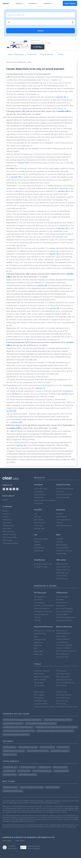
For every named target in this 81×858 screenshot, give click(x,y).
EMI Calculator (39, 674)
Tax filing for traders (41, 567)
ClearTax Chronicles (9, 534)
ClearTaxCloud (39, 548)
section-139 (16, 177)
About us (6, 511)
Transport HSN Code (63, 570)
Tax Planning (38, 491)
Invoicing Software (62, 548)
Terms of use (19, 840)
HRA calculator (39, 692)
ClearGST (59, 514)
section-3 (16, 394)
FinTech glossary (8, 531)
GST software (39, 519)
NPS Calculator (61, 685)
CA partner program (41, 539)
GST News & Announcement (44, 605)
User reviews (7, 522)
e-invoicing (38, 525)
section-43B (63, 111)
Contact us (7, 514)
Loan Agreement (62, 642)
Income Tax (60, 491)
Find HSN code (61, 692)
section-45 (21, 445)
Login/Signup (69, 3)
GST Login (37, 517)
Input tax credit (39, 528)
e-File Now (37, 47)
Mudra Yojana (61, 636)
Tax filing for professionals (43, 564)
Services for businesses (64, 550)
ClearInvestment (40, 494)
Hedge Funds (38, 642)
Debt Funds (38, 645)
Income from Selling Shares (65, 617)
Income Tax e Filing (40, 488)
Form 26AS (60, 600)
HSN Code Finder (62, 564)
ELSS (35, 636)
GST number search (63, 674)
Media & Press (7, 519)
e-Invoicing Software (63, 519)
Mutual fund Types (40, 633)
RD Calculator (39, 695)
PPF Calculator (61, 671)
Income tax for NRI (62, 497)
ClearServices (39, 497)
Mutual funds (38, 503)
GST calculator (39, 685)
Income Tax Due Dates (64, 620)
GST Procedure (39, 602)
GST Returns (38, 600)
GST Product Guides (10, 537)
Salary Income (61, 605)
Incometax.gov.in (62, 614)
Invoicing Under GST (41, 614)
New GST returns (40, 522)
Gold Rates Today (40, 701)
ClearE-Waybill (61, 517)
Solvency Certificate (63, 648)
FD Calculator (39, 698)
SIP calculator (39, 682)
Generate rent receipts (64, 680)
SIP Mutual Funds (40, 639)
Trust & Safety (7, 540)
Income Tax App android (64, 488)
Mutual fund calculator (42, 677)
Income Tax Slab (62, 597)
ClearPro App (38, 550)
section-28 (23, 163)
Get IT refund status (63, 698)
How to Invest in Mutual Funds (44, 631)
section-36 (61, 97)
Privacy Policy (7, 840)
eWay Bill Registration (64, 525)
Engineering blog (8, 525)
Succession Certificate (64, 645)
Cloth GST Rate (61, 576)
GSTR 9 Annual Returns (42, 608)
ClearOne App (61, 553)
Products (20, 3)
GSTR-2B (37, 617)
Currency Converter (41, 704)
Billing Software (61, 545)
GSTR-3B (37, 620)
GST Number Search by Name (66, 707)
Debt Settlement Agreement (66, 651)
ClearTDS (59, 522)
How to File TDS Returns (64, 608)
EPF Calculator (61, 704)
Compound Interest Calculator (45, 707)
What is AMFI (38, 651)
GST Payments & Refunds (43, 611)
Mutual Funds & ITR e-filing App (45, 500)
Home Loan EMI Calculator (65, 682)
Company (48, 3)
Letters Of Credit (62, 657)
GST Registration (40, 597)
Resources (34, 3)
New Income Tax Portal (64, 611)
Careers (5, 517)
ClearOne (59, 542)
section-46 (66, 394)
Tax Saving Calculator (64, 695)
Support (5, 500)
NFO (35, 648)
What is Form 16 (61, 602)
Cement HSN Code (63, 567)
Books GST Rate (62, 579)
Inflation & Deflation (63, 639)
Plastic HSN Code (62, 573)
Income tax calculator (41, 671)
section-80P (16, 422)
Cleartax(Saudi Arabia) (10, 543)
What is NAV (38, 654)
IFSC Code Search (62, 677)
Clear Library (7, 528)
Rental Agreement (62, 654)
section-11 (40, 388)
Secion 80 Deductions (64, 494)
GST (35, 514)
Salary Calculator (62, 701)
